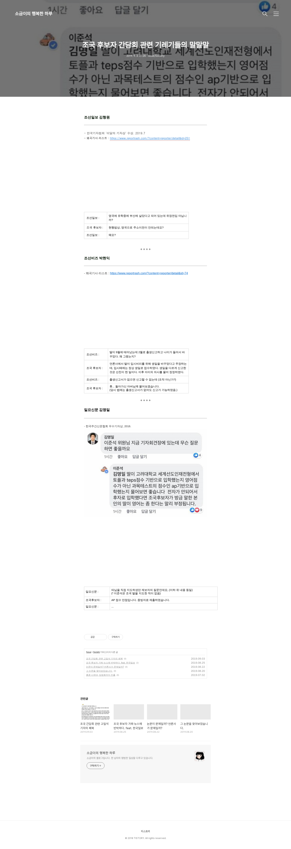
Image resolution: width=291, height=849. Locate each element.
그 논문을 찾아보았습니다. (99, 671)
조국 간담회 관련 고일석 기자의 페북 (104, 658)
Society (96, 652)
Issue (88, 652)
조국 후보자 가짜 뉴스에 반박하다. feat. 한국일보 (110, 662)
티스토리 (145, 831)
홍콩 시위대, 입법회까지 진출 (100, 675)
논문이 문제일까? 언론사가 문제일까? (105, 667)
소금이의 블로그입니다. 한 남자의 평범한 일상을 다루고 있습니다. (120, 758)
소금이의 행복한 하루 (33, 13)
